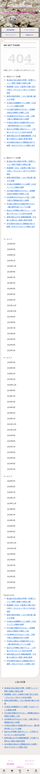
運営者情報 (10, 764)
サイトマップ (29, 761)
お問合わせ (20, 767)
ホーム (10, 761)
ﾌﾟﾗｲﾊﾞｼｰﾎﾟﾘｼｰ (29, 764)
